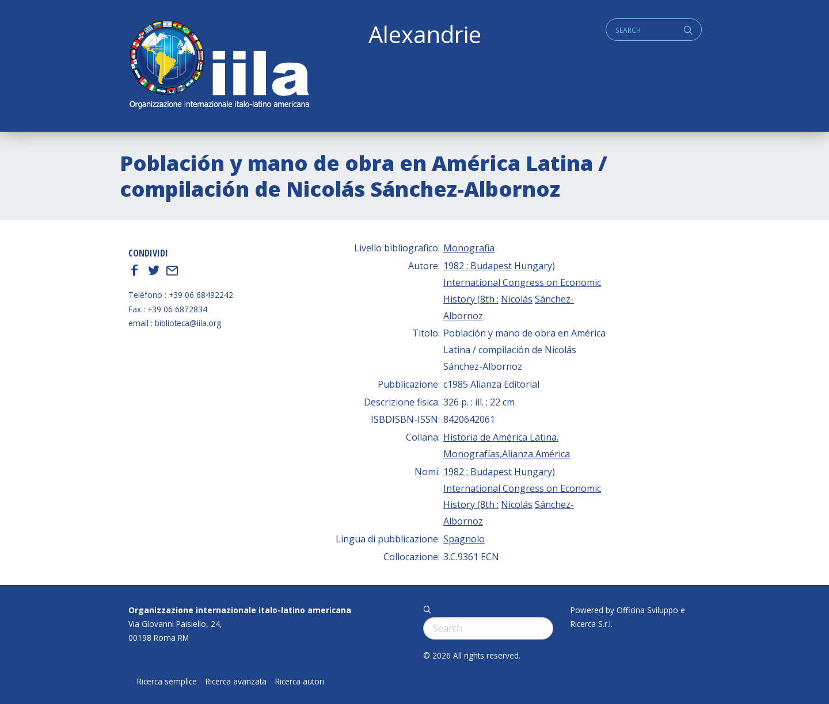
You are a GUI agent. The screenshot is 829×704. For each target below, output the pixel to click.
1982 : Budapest (477, 265)
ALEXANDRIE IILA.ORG (218, 65)
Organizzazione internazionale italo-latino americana (239, 609)
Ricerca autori (299, 682)
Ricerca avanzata (236, 682)
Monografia (469, 248)
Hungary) (534, 265)
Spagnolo (464, 539)
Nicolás (517, 299)
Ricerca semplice (167, 682)
